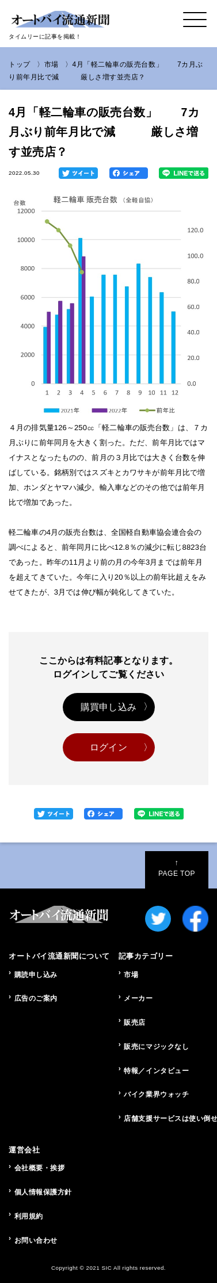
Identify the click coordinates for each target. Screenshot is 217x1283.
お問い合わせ (36, 1240)
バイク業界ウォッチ (156, 1094)
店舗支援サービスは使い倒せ (166, 1119)
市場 (51, 64)
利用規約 (28, 1216)
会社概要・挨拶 (39, 1168)
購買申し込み (108, 707)
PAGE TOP (176, 868)
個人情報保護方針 (43, 1192)
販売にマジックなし (156, 1047)
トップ (20, 64)
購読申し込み (36, 975)
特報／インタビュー (156, 1071)
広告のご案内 (36, 998)
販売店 (135, 1022)
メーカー (138, 998)
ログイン (108, 747)
